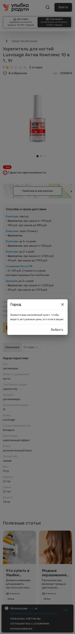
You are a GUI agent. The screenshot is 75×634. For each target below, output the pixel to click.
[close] (62, 304)
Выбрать (57, 329)
